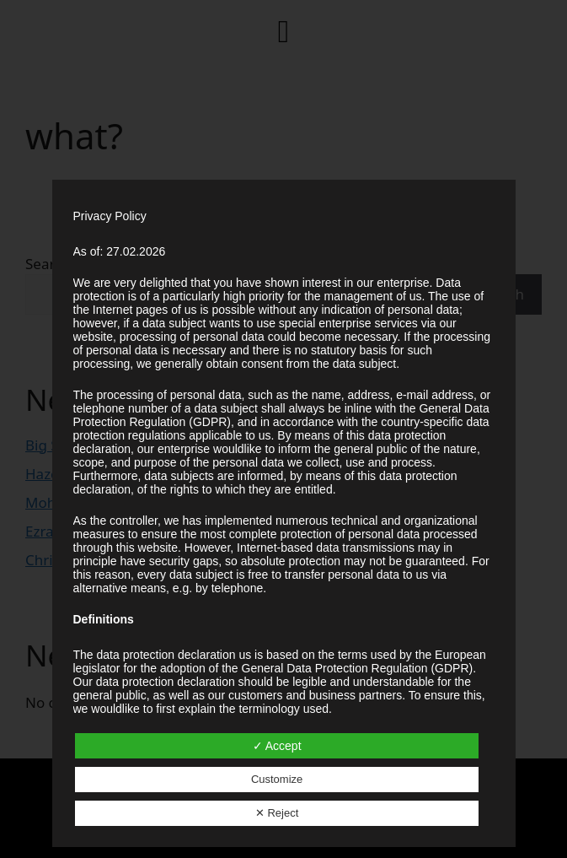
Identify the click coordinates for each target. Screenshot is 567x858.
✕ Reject (276, 813)
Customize (276, 779)
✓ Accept (277, 746)
